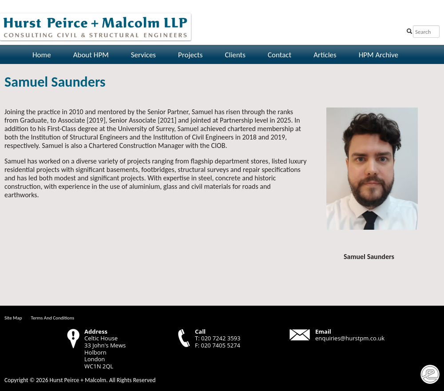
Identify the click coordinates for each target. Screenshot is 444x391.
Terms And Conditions (52, 318)
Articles (324, 55)
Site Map (13, 318)
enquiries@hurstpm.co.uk (350, 338)
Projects (190, 55)
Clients (235, 55)
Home (41, 55)
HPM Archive (378, 55)
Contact (279, 55)
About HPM (91, 55)
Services (143, 55)
